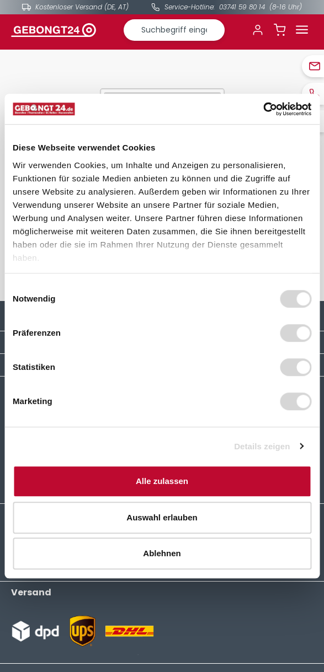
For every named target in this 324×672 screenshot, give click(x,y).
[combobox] (174, 30)
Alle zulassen (162, 481)
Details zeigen (262, 446)
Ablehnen (161, 553)
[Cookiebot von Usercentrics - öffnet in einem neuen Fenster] (263, 109)
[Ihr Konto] (258, 30)
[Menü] (302, 30)
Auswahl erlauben (161, 517)
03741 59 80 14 (242, 7)
